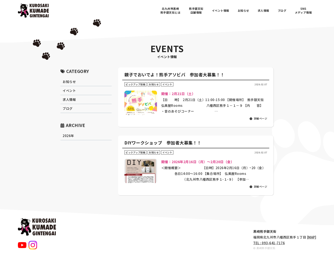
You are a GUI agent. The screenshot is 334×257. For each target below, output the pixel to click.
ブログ (282, 11)
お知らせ (243, 11)
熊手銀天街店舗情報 (196, 10)
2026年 (68, 135)
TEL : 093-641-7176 (269, 243)
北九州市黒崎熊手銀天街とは (170, 10)
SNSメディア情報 (303, 10)
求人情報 (263, 11)
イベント (69, 90)
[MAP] (311, 237)
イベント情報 (220, 11)
